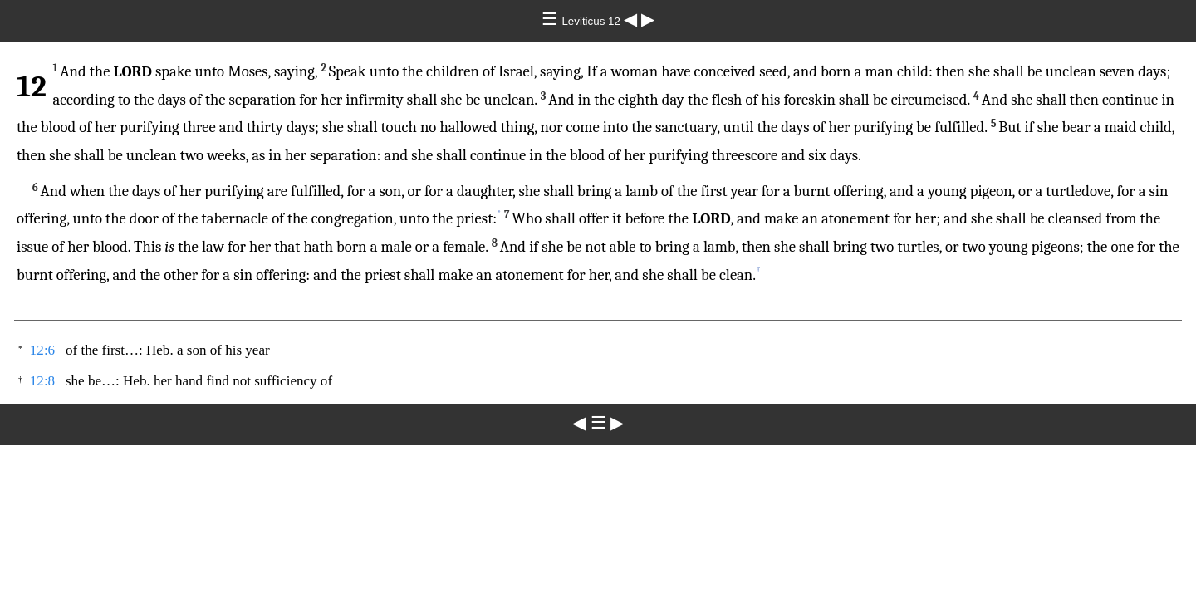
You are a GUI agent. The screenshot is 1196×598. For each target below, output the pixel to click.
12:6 (42, 350)
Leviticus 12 (592, 21)
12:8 (42, 381)
